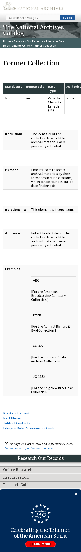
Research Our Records (28, 41)
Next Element (13, 418)
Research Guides (17, 485)
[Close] (76, 494)
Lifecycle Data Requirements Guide (28, 428)
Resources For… (16, 477)
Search (67, 18)
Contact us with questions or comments (29, 448)
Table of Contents (16, 423)
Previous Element (16, 413)
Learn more (40, 544)
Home (7, 41)
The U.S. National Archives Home (33, 7)
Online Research (17, 470)
